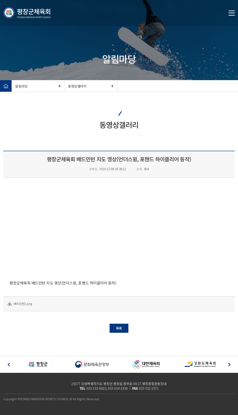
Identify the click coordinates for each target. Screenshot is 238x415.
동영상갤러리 (91, 86)
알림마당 (38, 86)
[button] (8, 364)
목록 (119, 328)
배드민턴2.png (23, 304)
